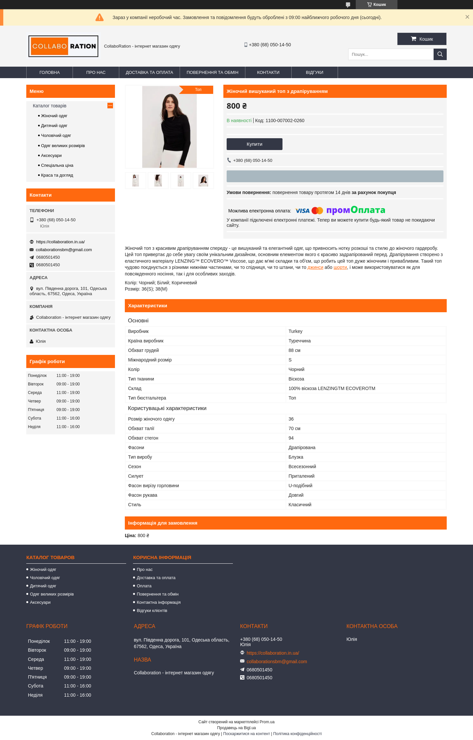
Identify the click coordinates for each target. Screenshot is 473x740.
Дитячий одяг (54, 125)
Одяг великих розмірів (63, 145)
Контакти (268, 72)
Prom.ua (267, 722)
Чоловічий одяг (56, 135)
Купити (254, 144)
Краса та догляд (57, 175)
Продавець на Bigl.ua (236, 728)
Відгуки (314, 72)
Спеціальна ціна (57, 165)
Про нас (96, 72)
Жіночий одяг (54, 115)
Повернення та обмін (212, 72)
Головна (49, 72)
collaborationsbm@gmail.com (64, 249)
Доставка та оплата (149, 72)
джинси (315, 267)
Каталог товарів (49, 105)
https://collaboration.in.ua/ (60, 241)
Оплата (144, 585)
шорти (340, 267)
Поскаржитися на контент (246, 733)
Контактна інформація (159, 602)
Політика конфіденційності (297, 733)
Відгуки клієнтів (152, 610)
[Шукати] (440, 54)
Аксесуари (51, 155)
